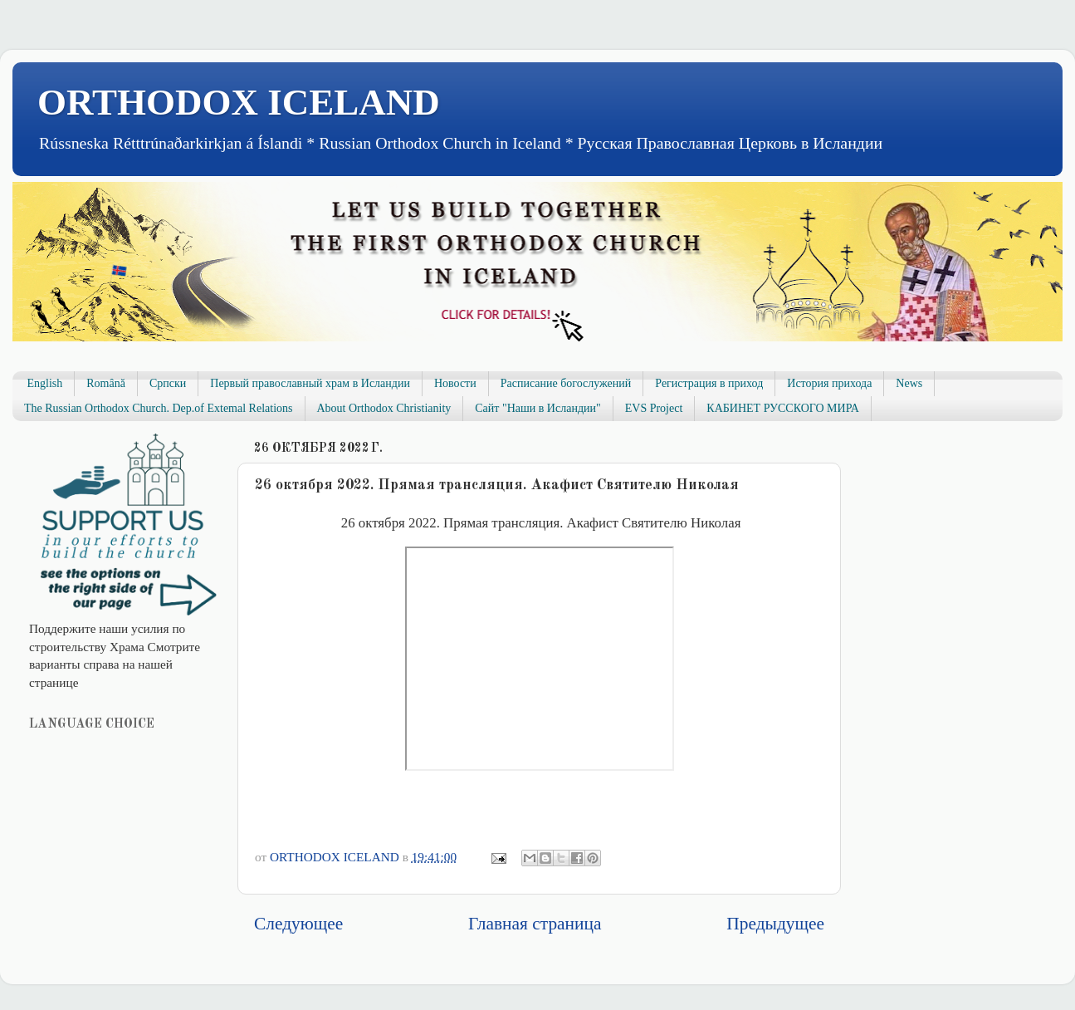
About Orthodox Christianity (384, 408)
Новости (455, 383)
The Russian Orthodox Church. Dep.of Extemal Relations (158, 408)
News (909, 383)
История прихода (829, 383)
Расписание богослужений (566, 383)
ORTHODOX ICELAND (238, 102)
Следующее (298, 924)
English (45, 383)
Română (105, 383)
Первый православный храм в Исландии (310, 383)
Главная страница (534, 924)
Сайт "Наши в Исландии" (537, 408)
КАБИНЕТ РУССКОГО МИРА (782, 408)
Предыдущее (775, 924)
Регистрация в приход (709, 383)
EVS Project (654, 408)
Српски (167, 383)
